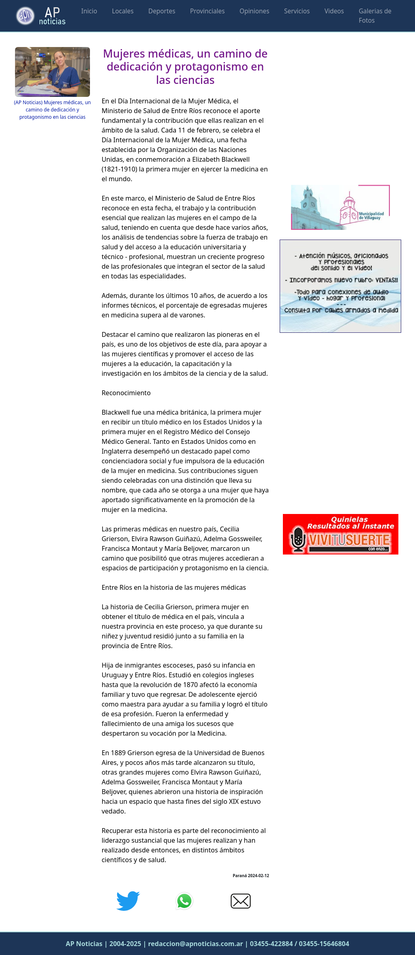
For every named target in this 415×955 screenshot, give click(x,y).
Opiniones (255, 11)
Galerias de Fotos (375, 16)
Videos (334, 11)
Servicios (297, 11)
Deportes (161, 11)
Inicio (89, 11)
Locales (122, 11)
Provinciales (207, 11)
